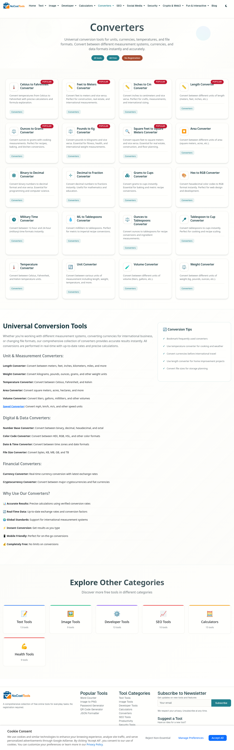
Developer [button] (67, 5)
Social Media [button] (135, 5)
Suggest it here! (73, 14)
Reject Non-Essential (158, 738)
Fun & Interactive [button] (196, 5)
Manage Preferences (190, 738)
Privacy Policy (95, 744)
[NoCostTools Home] (14, 5)
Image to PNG (88, 701)
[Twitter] (9, 711)
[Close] (229, 15)
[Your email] (185, 703)
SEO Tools (125, 717)
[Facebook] (4, 711)
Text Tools (125, 698)
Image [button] (53, 5)
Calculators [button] (86, 5)
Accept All (218, 738)
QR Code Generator (91, 709)
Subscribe (221, 703)
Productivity (126, 721)
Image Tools (126, 701)
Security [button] (153, 5)
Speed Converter (13, 406)
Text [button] (41, 5)
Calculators (125, 709)
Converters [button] (105, 5)
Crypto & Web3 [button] (172, 5)
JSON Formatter (89, 713)
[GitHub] (21, 711)
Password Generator (92, 705)
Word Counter (88, 698)
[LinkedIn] (27, 711)
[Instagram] (15, 711)
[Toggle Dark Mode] (226, 6)
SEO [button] (119, 5)
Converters (125, 713)
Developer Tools (128, 705)
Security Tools (127, 724)
